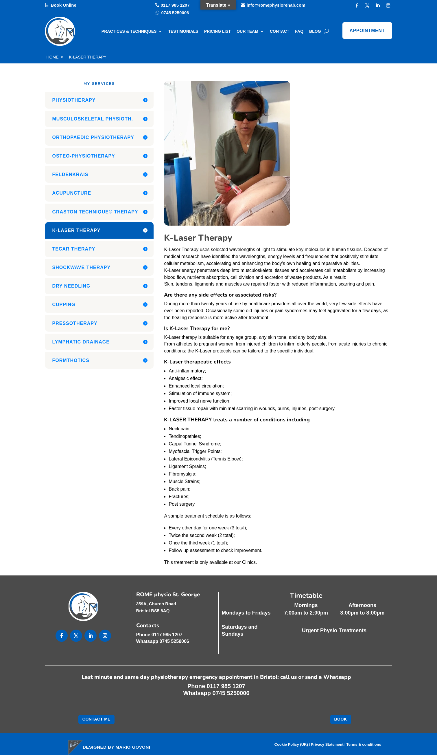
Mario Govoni (132, 747)
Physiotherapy (74, 100)
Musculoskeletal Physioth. (92, 118)
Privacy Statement (327, 745)
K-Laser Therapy (88, 57)
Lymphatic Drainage (81, 341)
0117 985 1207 (175, 5)
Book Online (63, 5)
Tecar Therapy (73, 248)
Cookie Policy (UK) (291, 745)
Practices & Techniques (129, 31)
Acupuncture (71, 193)
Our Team (247, 31)
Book (340, 719)
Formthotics (70, 360)
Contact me (96, 719)
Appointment (367, 30)
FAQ (299, 31)
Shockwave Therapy (81, 267)
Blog (315, 31)
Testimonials (183, 31)
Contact (279, 31)
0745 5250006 (175, 12)
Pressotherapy (74, 323)
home (53, 57)
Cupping (63, 304)
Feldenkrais (70, 174)
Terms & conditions (363, 745)
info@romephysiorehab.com (276, 5)
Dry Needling (71, 286)
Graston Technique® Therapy (95, 211)
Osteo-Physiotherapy (83, 155)
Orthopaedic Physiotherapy (93, 137)
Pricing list (217, 31)
